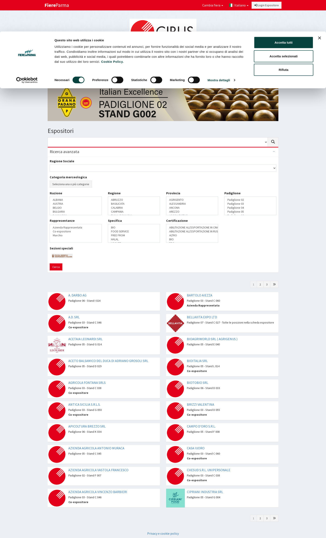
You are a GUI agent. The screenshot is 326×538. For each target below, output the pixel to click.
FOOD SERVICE (134, 231)
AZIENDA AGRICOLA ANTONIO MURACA (96, 448)
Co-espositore (75, 231)
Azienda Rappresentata (75, 227)
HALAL (134, 239)
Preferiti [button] (265, 74)
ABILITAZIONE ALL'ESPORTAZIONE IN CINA (192, 227)
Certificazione (177, 220)
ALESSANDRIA (192, 204)
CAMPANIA (134, 212)
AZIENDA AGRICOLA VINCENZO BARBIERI (97, 492)
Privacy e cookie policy (163, 533)
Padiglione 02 (250, 200)
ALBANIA (75, 200)
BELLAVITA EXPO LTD (202, 317)
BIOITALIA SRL (197, 361)
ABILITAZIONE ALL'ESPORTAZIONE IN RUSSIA (192, 231)
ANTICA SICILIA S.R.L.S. (84, 404)
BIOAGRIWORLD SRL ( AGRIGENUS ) (212, 339)
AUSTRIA (75, 204)
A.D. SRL (74, 317)
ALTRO (192, 235)
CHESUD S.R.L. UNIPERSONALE (208, 470)
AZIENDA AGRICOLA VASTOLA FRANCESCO (98, 470)
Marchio (75, 235)
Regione (114, 193)
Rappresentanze (62, 220)
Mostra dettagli (218, 48)
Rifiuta (284, 38)
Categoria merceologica (68, 177)
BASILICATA (134, 204)
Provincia (173, 193)
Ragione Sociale (62, 161)
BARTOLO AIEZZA (199, 295)
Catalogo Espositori (188, 74)
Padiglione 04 (250, 208)
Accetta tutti (284, 11)
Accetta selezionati (283, 24)
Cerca (56, 267)
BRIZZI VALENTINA (200, 404)
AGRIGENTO (192, 200)
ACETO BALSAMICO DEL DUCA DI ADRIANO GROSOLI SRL (108, 361)
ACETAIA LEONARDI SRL (85, 339)
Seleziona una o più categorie (70, 184)
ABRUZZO (134, 200)
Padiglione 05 (250, 212)
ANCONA (192, 208)
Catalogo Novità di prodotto (229, 74)
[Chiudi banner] (319, 6)
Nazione (56, 193)
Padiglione (232, 193)
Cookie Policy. (112, 30)
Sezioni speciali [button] (155, 74)
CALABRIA (134, 208)
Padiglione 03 (250, 204)
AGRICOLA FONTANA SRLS (87, 383)
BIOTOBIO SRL (197, 383)
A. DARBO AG (77, 295)
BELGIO (75, 208)
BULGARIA (75, 212)
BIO (134, 227)
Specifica (115, 220)
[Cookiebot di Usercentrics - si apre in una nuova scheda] (27, 49)
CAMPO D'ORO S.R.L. (201, 426)
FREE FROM (134, 235)
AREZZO (192, 212)
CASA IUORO (196, 448)
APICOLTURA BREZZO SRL (87, 426)
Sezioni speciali (61, 248)
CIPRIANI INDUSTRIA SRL (205, 492)
